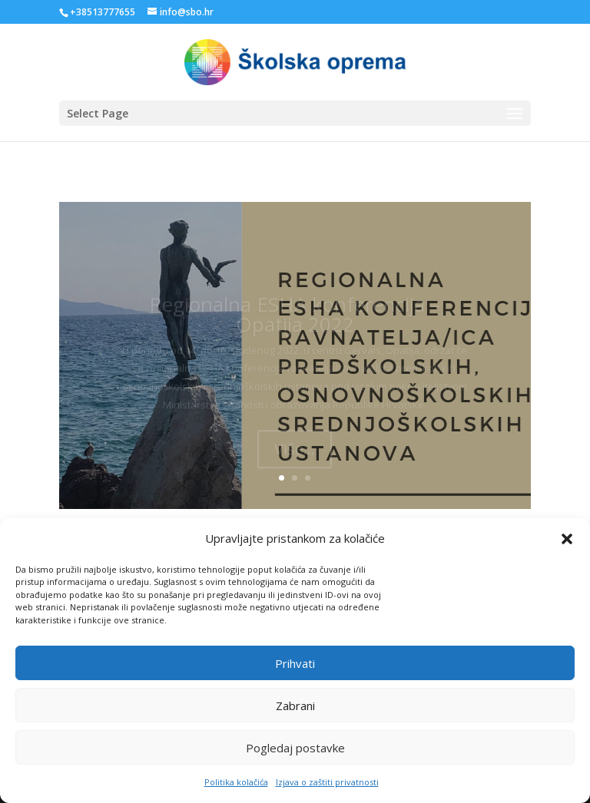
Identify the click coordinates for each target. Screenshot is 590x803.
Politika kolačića (236, 792)
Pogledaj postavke (295, 757)
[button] (567, 549)
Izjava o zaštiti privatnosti (327, 792)
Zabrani (295, 714)
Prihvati (295, 672)
